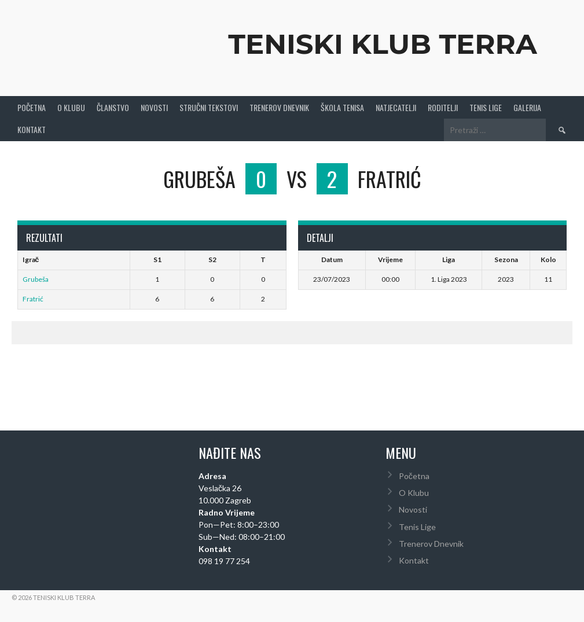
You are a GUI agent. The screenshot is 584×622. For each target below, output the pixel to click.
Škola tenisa (342, 107)
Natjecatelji (396, 107)
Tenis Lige (485, 107)
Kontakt (31, 129)
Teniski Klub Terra (382, 44)
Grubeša (36, 279)
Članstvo (113, 107)
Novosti (154, 107)
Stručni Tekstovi (208, 107)
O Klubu (71, 107)
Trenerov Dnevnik (279, 107)
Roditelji (443, 107)
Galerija (527, 107)
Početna (31, 107)
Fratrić (33, 299)
